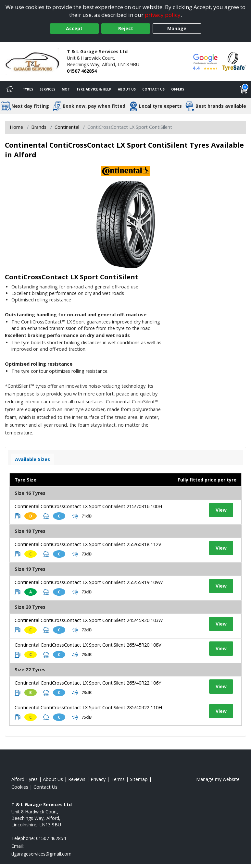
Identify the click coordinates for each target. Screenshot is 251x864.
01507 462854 (82, 71)
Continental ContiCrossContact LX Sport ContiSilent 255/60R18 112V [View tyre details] (88, 544)
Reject (125, 28)
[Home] (9, 89)
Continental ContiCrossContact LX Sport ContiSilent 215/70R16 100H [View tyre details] (88, 506)
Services (47, 89)
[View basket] (244, 89)
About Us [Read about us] (53, 779)
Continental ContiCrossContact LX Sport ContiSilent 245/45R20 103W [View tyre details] (89, 620)
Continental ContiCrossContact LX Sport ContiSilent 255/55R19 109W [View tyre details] (89, 582)
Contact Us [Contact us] (153, 89)
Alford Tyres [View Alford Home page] (24, 779)
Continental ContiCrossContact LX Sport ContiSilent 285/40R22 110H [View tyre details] (88, 707)
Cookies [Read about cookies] (19, 787)
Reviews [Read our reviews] (76, 779)
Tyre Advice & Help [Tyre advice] (93, 89)
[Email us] (41, 854)
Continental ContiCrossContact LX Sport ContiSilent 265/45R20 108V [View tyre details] (88, 645)
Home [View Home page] (16, 127)
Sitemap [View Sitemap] (139, 779)
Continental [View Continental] (67, 127)
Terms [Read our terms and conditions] (118, 779)
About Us (127, 89)
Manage (176, 28)
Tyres (28, 89)
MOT (66, 89)
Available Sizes (32, 459)
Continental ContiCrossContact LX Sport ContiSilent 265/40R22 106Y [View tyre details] (88, 683)
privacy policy (163, 14)
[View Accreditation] (234, 61)
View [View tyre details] (221, 510)
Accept (74, 28)
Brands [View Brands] (38, 127)
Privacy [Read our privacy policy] (98, 779)
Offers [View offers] (177, 89)
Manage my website (218, 779)
